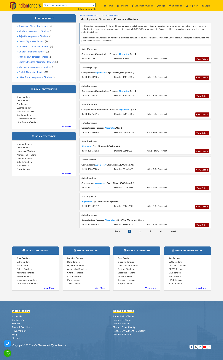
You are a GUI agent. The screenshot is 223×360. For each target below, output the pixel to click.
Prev (117, 231)
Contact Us (18, 319)
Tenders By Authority (124, 327)
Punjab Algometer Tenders (33, 72)
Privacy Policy (19, 330)
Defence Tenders (126, 269)
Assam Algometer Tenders (33, 41)
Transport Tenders (126, 280)
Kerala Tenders (24, 115)
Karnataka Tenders (25, 111)
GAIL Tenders (175, 272)
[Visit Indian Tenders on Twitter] (196, 346)
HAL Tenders (175, 276)
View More (66, 126)
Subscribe (175, 5)
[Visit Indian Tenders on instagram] (209, 346)
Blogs (161, 5)
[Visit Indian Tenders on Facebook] (192, 346)
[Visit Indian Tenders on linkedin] (200, 346)
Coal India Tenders (177, 265)
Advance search (87, 9)
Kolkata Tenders (24, 162)
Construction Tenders (128, 265)
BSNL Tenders (175, 262)
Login (206, 5)
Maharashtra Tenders (27, 118)
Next (173, 231)
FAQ (14, 334)
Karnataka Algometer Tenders (35, 26)
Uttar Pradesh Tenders (27, 122)
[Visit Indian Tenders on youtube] (204, 346)
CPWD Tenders (176, 269)
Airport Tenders (125, 283)
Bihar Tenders (23, 97)
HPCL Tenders (175, 280)
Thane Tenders (23, 169)
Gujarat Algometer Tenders (34, 51)
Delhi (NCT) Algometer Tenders (36, 46)
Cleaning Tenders (126, 262)
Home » (82, 15)
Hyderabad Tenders (26, 151)
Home (108, 5)
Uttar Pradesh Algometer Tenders (37, 77)
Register (192, 5)
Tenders (122, 5)
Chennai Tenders (24, 158)
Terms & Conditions (22, 327)
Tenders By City (121, 323)
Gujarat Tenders (24, 107)
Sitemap (16, 337)
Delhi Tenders (23, 100)
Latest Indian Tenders (124, 316)
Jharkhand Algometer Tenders (35, 56)
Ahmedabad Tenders (26, 154)
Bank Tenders (124, 258)
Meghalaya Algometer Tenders (35, 31)
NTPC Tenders (175, 283)
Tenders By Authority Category (129, 330)
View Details (202, 59)
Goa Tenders (22, 104)
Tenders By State (122, 319)
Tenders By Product (123, 334)
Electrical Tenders (126, 272)
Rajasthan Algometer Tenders (35, 36)
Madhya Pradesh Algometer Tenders (38, 61)
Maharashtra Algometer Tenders (36, 67)
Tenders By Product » (92, 15)
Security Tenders (126, 276)
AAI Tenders (174, 258)
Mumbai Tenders (24, 144)
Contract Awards (142, 5)
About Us (17, 316)
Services (16, 323)
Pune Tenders (23, 165)
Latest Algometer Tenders (110, 15)
